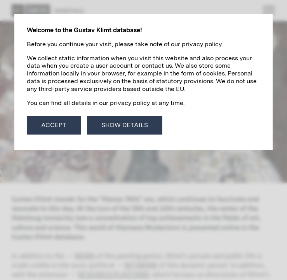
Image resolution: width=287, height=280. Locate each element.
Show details (124, 125)
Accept (53, 125)
